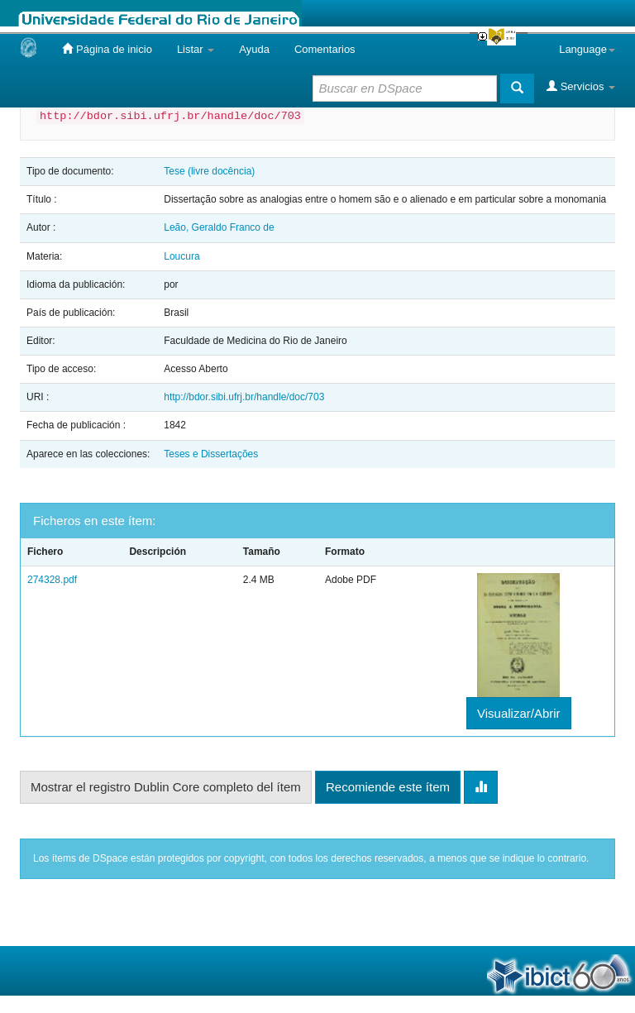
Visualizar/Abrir (519, 713)
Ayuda (254, 49)
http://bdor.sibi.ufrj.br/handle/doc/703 (244, 397)
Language (587, 49)
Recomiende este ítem (388, 787)
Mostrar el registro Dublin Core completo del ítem (166, 787)
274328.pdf (52, 579)
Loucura (181, 256)
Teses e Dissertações (211, 454)
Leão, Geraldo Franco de (219, 227)
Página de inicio (106, 48)
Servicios (581, 86)
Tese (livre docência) (209, 171)
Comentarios (325, 49)
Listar (195, 49)
